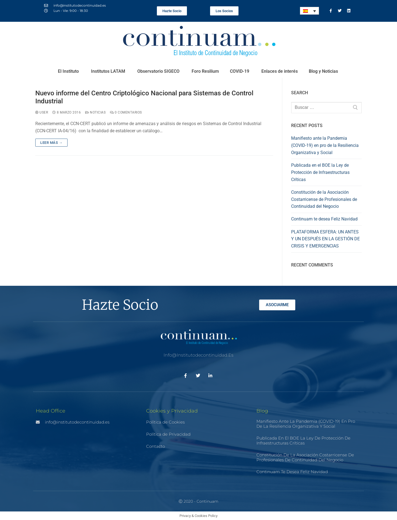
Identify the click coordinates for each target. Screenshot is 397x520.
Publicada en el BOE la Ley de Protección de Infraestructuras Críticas (320, 172)
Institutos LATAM (108, 71)
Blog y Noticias (324, 71)
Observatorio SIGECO (159, 71)
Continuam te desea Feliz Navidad (324, 219)
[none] (309, 11)
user (41, 112)
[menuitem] (309, 11)
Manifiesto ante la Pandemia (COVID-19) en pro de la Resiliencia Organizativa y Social (325, 145)
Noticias (95, 112)
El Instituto (69, 71)
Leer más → (51, 143)
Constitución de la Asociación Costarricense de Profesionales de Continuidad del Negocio (324, 199)
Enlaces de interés (279, 71)
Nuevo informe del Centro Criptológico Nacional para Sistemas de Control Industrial (144, 97)
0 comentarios (126, 112)
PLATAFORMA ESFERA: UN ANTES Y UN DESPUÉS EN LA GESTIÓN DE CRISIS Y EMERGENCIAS (325, 239)
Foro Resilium (205, 71)
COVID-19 (240, 71)
